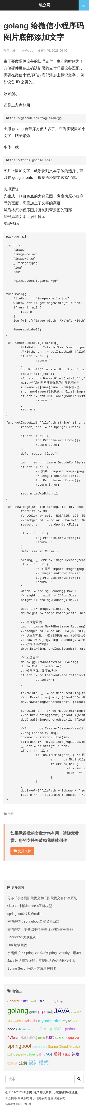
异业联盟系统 (56, 1098)
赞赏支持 (22, 851)
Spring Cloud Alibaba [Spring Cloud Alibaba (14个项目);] (64, 1046)
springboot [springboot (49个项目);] (19, 1046)
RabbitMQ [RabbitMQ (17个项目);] (28, 1038)
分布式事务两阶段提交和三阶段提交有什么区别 (42, 898)
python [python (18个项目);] (70, 1029)
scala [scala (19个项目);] (59, 1037)
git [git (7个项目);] (62, 1001)
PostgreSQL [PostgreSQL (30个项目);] (52, 1028)
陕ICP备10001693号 (18, 1104)
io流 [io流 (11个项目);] (50, 1012)
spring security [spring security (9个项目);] (16, 1054)
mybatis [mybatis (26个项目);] (29, 1021)
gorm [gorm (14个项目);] (33, 1012)
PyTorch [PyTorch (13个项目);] (13, 1038)
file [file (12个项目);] (42, 1001)
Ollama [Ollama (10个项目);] (21, 1029)
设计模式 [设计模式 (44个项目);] (39, 1062)
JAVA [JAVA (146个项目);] (62, 1010)
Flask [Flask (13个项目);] (49, 1001)
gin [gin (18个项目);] (56, 1001)
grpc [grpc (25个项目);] (42, 1011)
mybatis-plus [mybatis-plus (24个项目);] (49, 1021)
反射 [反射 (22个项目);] (57, 1054)
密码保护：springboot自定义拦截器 (33, 921)
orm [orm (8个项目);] (29, 1029)
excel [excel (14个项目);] (24, 1001)
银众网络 (11, 1098)
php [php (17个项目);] (36, 1029)
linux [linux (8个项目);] (73, 1012)
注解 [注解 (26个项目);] (23, 1063)
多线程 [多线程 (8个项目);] (66, 1054)
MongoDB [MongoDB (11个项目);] (14, 1021)
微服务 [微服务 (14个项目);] (12, 1063)
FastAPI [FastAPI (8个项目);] (34, 1001)
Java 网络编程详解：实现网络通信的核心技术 (41, 960)
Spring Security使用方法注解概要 (31, 968)
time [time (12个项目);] (42, 1054)
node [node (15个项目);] (11, 1029)
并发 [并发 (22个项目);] (75, 1054)
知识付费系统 (38, 1098)
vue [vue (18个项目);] (49, 1054)
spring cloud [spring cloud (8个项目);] (39, 1046)
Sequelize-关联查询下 (23, 937)
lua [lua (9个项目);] (79, 1012)
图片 (11, 814)
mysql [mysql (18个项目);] (67, 1021)
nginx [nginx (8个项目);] (76, 1021)
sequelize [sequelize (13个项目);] (72, 1038)
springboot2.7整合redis (24, 914)
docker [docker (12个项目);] (14, 1001)
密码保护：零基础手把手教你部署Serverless (40, 929)
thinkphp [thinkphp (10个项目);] (32, 1054)
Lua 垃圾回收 (17, 945)
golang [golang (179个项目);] (17, 1010)
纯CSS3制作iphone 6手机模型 (29, 906)
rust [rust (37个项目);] (50, 1037)
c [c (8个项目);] (8, 1001)
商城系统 (23, 1098)
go (31, 50)
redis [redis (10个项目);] (41, 1038)
